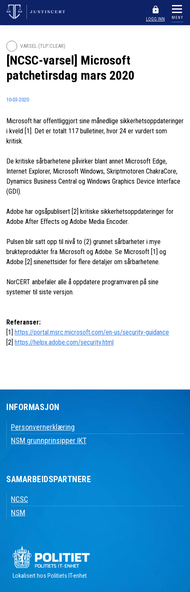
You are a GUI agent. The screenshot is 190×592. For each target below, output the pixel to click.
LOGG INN (155, 19)
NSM (18, 512)
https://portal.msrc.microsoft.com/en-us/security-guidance (92, 332)
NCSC (19, 499)
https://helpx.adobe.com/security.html (64, 342)
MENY (177, 18)
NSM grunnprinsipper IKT (48, 440)
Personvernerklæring (43, 427)
